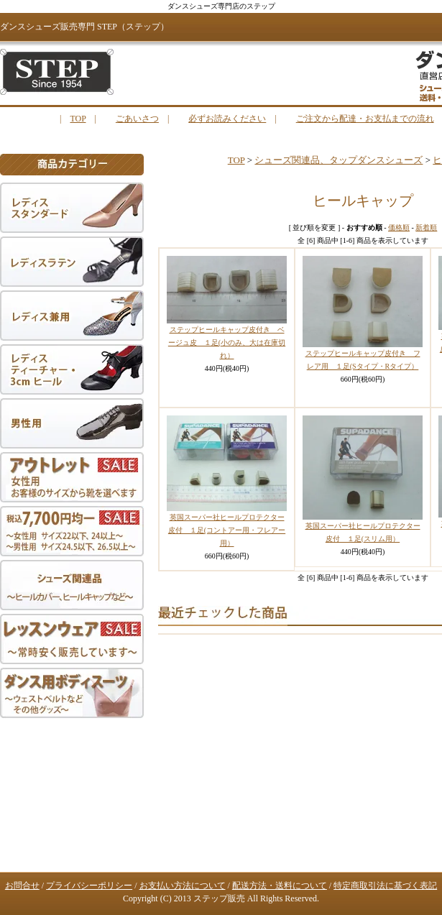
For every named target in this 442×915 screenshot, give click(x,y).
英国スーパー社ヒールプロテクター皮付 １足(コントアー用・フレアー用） (226, 530)
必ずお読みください (227, 119)
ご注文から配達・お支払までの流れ (365, 119)
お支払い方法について (182, 885)
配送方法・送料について (279, 885)
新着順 (426, 227)
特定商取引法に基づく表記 (385, 885)
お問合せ (22, 885)
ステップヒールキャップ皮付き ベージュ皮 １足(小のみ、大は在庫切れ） (226, 342)
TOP (78, 119)
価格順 (399, 227)
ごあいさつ (137, 119)
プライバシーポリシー (89, 885)
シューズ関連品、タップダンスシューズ (338, 160)
